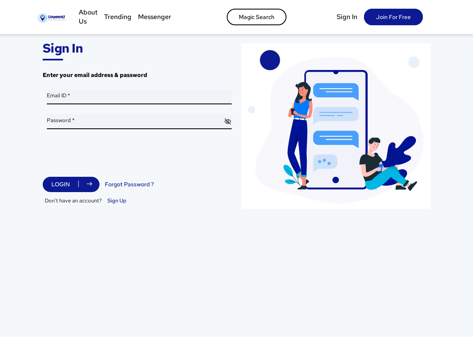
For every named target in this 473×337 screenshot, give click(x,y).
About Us (88, 17)
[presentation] (110, 155)
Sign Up (116, 200)
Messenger (154, 16)
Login (60, 184)
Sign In (347, 16)
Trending (117, 16)
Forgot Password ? (129, 184)
